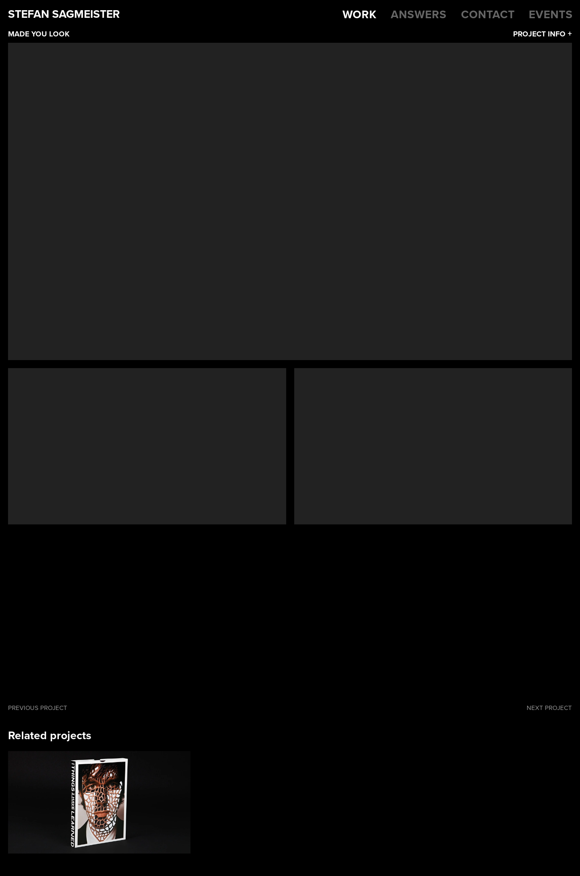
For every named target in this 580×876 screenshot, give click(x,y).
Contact (488, 14)
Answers (419, 14)
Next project (549, 707)
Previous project (37, 707)
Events (551, 14)
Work (359, 14)
